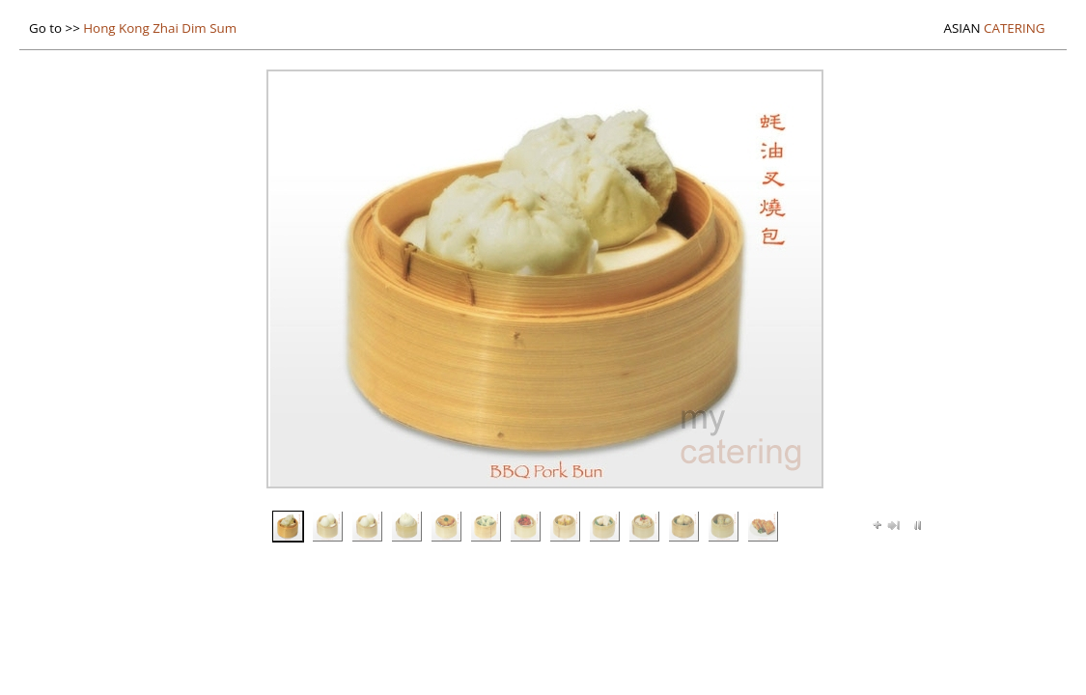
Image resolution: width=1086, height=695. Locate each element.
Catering (994, 28)
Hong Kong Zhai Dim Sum (160, 28)
